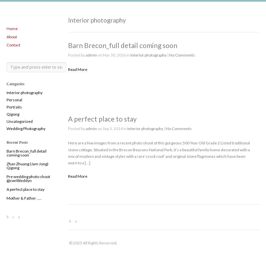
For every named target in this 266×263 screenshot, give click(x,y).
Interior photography (25, 92)
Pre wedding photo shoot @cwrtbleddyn (28, 178)
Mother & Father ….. (24, 198)
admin (91, 55)
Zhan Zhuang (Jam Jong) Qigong (27, 165)
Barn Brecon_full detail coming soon (26, 153)
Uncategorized (20, 121)
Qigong (13, 114)
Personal (14, 99)
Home (12, 28)
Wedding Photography (26, 128)
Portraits (14, 107)
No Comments (182, 55)
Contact (13, 44)
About (12, 36)
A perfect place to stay (25, 189)
